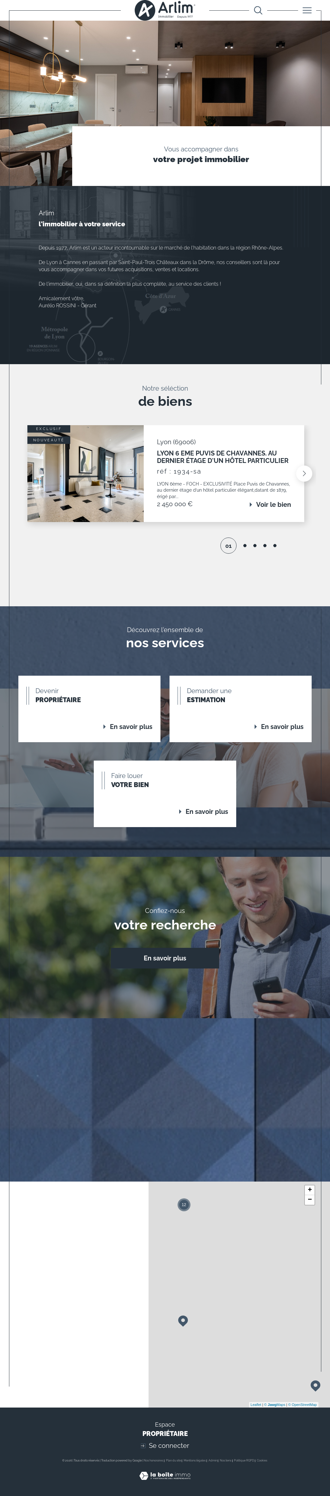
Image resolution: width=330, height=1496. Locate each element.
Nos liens (225, 1460)
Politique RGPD (244, 1460)
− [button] (310, 1200)
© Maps (275, 1405)
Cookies (262, 1460)
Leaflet (256, 1405)
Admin (213, 1460)
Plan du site (173, 1460)
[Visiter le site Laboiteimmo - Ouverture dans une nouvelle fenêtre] (165, 1483)
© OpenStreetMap (302, 1405)
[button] (303, 474)
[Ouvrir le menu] (307, 10)
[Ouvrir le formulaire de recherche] (258, 10)
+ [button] (310, 1190)
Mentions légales (195, 1460)
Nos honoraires (153, 1460)
